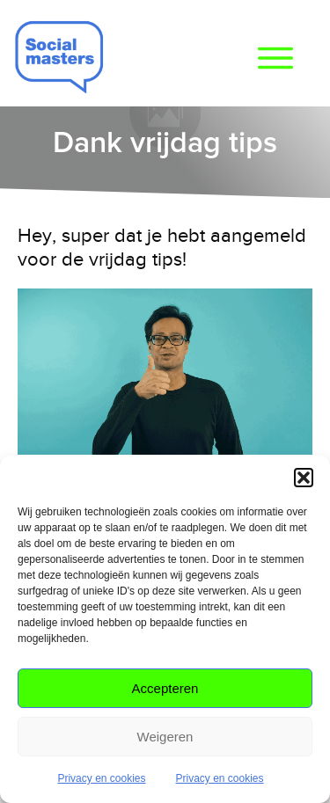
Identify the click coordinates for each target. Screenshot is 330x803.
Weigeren (165, 736)
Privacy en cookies (101, 778)
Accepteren (165, 688)
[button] (303, 477)
